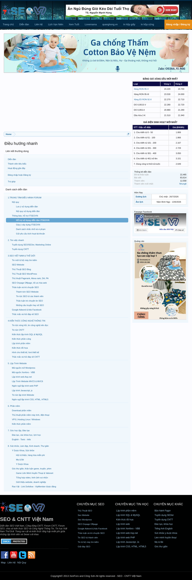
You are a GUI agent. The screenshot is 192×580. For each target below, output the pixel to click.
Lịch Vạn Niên (55, 24)
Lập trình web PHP (125, 537)
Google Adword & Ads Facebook (92, 528)
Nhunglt (182, 184)
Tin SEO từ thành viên (88, 537)
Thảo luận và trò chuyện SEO (91, 533)
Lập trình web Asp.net (127, 533)
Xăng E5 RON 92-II (143, 99)
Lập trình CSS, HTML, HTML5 (131, 546)
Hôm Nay (138, 192)
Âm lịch (139, 202)
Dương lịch (141, 197)
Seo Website (83, 515)
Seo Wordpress (85, 520)
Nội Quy (21, 562)
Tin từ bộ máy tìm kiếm (88, 542)
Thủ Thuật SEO (85, 511)
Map (3, 562)
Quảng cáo (139, 241)
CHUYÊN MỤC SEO (90, 504)
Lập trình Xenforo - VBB (128, 528)
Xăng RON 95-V (141, 89)
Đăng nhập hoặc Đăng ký (19, 175)
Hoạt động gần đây (16, 168)
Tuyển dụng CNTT (164, 519)
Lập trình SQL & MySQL (128, 515)
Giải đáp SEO (84, 546)
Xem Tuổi (74, 24)
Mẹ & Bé (159, 542)
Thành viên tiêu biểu (17, 164)
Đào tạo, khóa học (164, 524)
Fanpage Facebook (143, 212)
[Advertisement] (67, 104)
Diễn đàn (24, 24)
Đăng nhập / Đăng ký (178, 24)
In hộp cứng (147, 24)
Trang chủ (8, 24)
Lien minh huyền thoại (166, 537)
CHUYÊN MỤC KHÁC (168, 504)
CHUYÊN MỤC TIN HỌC (132, 504)
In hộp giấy (129, 24)
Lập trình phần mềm (126, 510)
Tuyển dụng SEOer (164, 515)
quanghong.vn (110, 24)
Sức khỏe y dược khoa (166, 533)
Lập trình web (123, 524)
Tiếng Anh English (164, 528)
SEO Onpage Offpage (88, 524)
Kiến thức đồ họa (124, 519)
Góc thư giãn (161, 546)
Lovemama (91, 24)
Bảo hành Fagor (163, 510)
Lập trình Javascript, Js (127, 542)
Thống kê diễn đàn (142, 172)
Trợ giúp (11, 181)
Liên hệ (39, 24)
